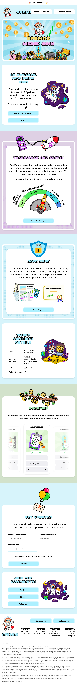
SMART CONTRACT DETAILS (23, 338)
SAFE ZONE (39, 261)
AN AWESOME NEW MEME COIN (23, 78)
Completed (38, 452)
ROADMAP (38, 408)
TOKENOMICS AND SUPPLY (38, 157)
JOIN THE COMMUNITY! (23, 579)
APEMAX (26, 12)
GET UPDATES (38, 517)
